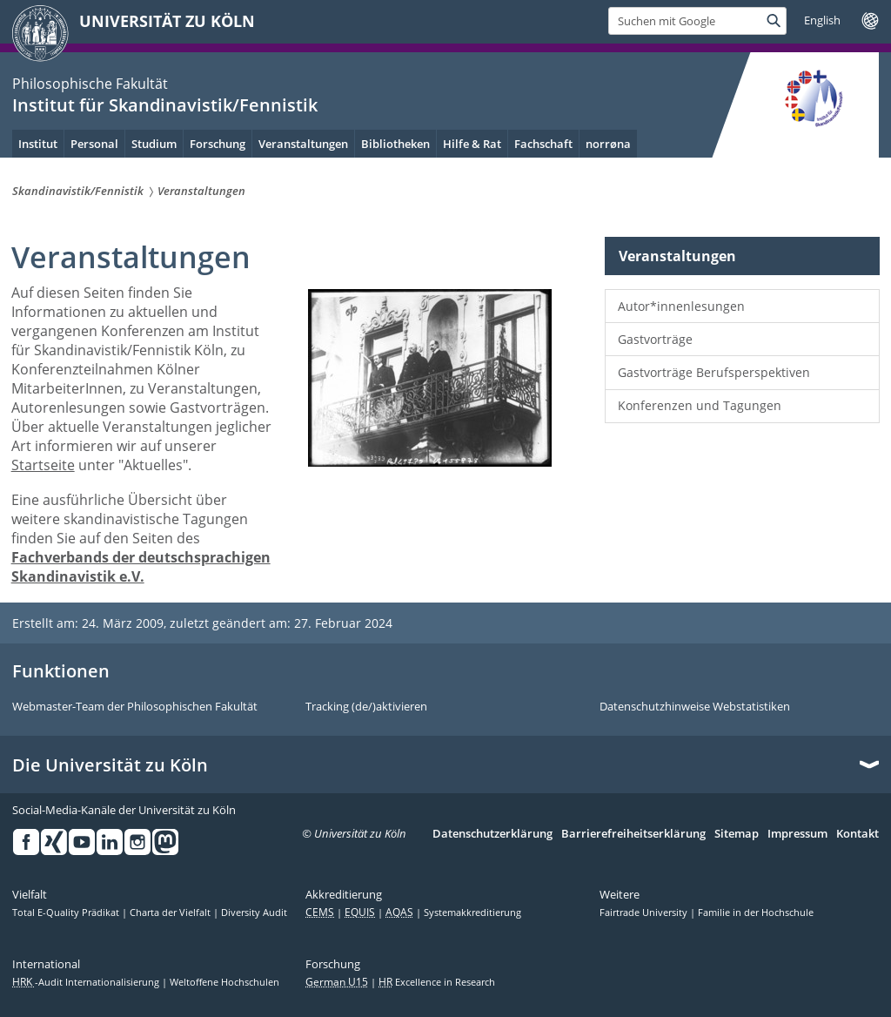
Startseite (43, 465)
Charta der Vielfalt (171, 912)
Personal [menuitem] (94, 144)
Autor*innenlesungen (681, 306)
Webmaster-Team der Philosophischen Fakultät (135, 707)
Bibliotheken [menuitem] (395, 144)
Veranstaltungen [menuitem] (303, 144)
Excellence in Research (437, 982)
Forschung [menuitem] (217, 144)
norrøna (608, 144)
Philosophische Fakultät (90, 83)
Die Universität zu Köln (110, 765)
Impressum (797, 834)
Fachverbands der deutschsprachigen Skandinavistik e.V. (141, 567)
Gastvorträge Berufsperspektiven (714, 372)
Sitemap (736, 834)
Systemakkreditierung (472, 912)
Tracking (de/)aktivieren (366, 707)
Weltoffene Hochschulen (224, 982)
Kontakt (857, 834)
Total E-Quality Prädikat (67, 912)
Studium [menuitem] (154, 144)
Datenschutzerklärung (492, 834)
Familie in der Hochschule (756, 912)
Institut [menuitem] (37, 144)
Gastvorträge (655, 339)
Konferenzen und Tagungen (699, 405)
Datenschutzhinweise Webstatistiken (695, 707)
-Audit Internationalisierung (87, 982)
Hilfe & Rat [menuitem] (472, 144)
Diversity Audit (254, 912)
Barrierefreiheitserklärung (633, 834)
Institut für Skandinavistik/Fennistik (165, 105)
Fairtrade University (645, 912)
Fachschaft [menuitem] (543, 144)
